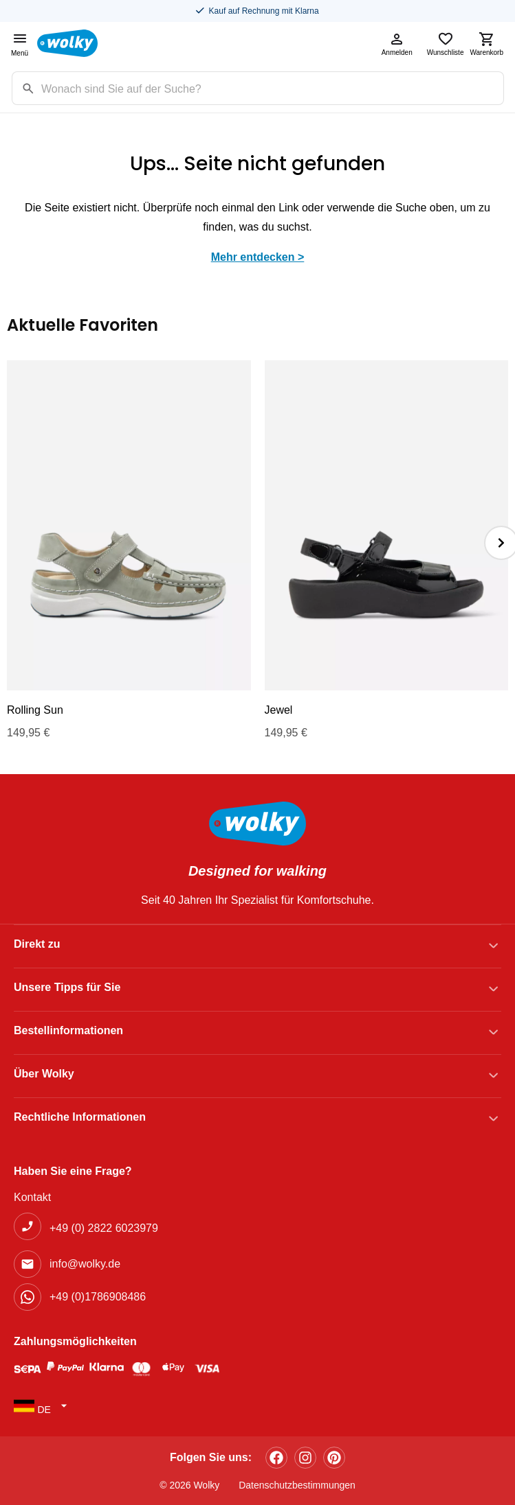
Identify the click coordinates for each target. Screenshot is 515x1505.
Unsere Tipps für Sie (67, 987)
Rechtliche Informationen (80, 1117)
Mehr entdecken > (258, 257)
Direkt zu (37, 944)
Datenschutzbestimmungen (297, 1485)
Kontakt (32, 1197)
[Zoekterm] (272, 88)
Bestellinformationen (68, 1030)
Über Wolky (44, 1074)
